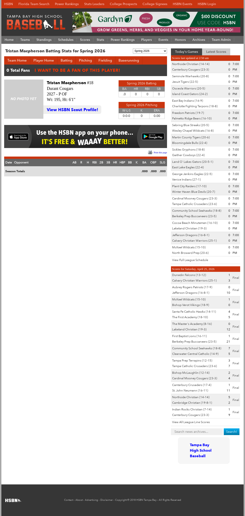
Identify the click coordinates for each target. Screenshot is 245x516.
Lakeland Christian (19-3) (189, 228)
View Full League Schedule (190, 260)
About (79, 500)
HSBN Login (207, 4)
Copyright (121, 500)
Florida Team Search (33, 4)
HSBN (8, 4)
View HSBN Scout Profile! (72, 110)
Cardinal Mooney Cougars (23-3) (194, 198)
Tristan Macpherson (66, 83)
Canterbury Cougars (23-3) (190, 70)
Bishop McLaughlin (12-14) (190, 373)
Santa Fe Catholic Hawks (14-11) (194, 312)
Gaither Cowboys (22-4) (188, 155)
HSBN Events (182, 4)
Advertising (91, 500)
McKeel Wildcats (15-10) (189, 247)
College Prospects (123, 4)
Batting (66, 60)
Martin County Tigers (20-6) (191, 137)
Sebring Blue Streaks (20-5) (190, 125)
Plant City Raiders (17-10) (189, 186)
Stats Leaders (94, 4)
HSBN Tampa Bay (146, 500)
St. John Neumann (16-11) (190, 390)
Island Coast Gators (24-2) (190, 94)
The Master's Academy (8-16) (192, 324)
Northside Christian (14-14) (190, 64)
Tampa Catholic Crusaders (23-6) (194, 204)
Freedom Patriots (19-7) (188, 113)
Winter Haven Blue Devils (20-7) (193, 192)
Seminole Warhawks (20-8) (190, 76)
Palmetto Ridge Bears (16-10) (192, 118)
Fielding (105, 60)
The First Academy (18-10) (190, 317)
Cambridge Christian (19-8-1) (192, 403)
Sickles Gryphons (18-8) (188, 150)
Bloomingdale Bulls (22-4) (189, 143)
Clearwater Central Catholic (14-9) (195, 354)
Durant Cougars (60, 88)
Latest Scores (216, 52)
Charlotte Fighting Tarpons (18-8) (195, 106)
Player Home (43, 60)
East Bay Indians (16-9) (187, 101)
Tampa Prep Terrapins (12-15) (192, 361)
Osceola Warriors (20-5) (188, 88)
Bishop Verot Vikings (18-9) (190, 305)
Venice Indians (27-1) (186, 180)
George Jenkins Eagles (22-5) (192, 174)
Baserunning (129, 60)
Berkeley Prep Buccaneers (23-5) (194, 216)
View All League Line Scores (191, 422)
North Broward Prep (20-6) (190, 253)
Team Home (17, 60)
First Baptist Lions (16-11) (189, 336)
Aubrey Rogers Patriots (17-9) (192, 287)
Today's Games (186, 52)
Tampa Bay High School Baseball (201, 450)
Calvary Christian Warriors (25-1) (194, 241)
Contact (68, 500)
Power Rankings (67, 4)
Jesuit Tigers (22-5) (185, 82)
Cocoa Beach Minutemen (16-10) (195, 223)
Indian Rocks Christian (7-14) (192, 409)
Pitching (85, 60)
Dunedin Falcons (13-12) (189, 275)
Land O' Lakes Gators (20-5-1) (192, 162)
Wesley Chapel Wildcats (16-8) (193, 131)
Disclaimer (106, 500)
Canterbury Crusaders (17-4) (191, 385)
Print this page (160, 152)
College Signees (155, 4)
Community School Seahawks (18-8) (196, 211)
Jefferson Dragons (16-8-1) (190, 235)
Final (236, 278)
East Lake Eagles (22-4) (188, 167)
